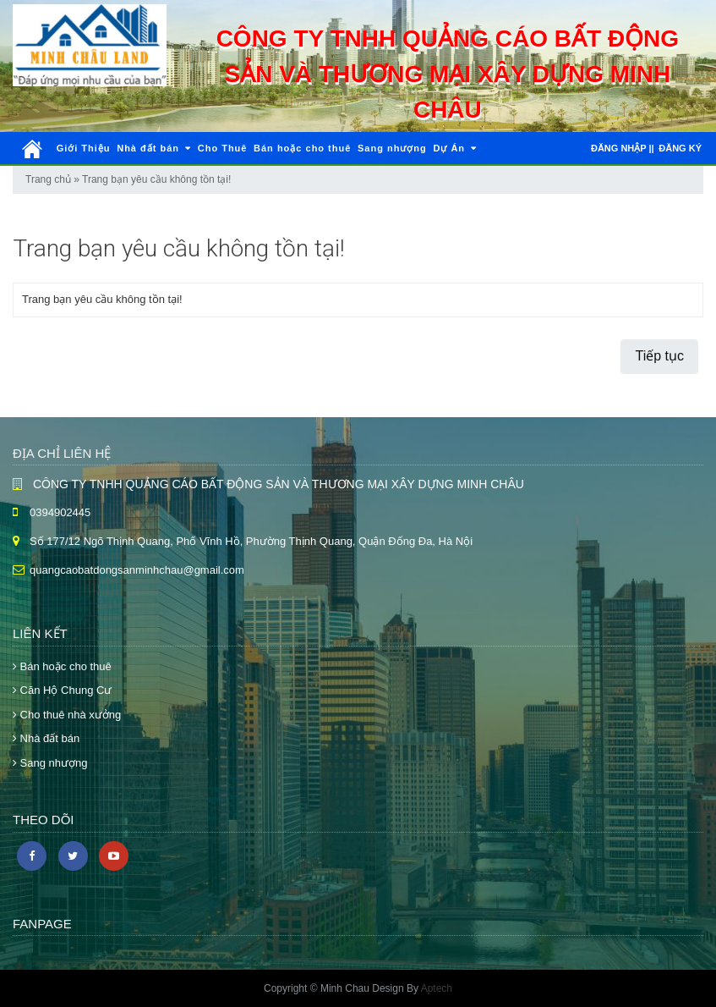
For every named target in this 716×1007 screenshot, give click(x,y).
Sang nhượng (392, 148)
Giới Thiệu (84, 148)
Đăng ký (680, 148)
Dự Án (455, 148)
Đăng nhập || (622, 148)
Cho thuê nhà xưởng (67, 714)
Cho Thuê (223, 148)
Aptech (436, 988)
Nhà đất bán (154, 148)
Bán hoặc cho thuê (302, 148)
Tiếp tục (659, 356)
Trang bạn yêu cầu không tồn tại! (156, 179)
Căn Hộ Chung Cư (62, 690)
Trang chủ (48, 179)
